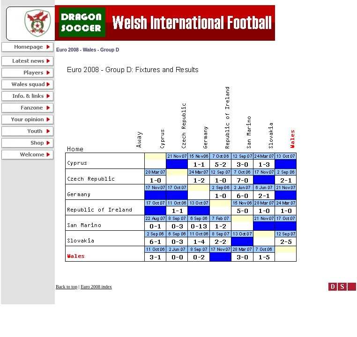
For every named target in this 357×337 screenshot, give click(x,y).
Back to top (66, 286)
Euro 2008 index (96, 286)
